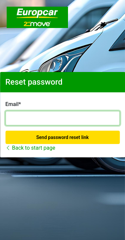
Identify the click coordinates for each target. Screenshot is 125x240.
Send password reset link (62, 137)
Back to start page (30, 148)
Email (12, 104)
